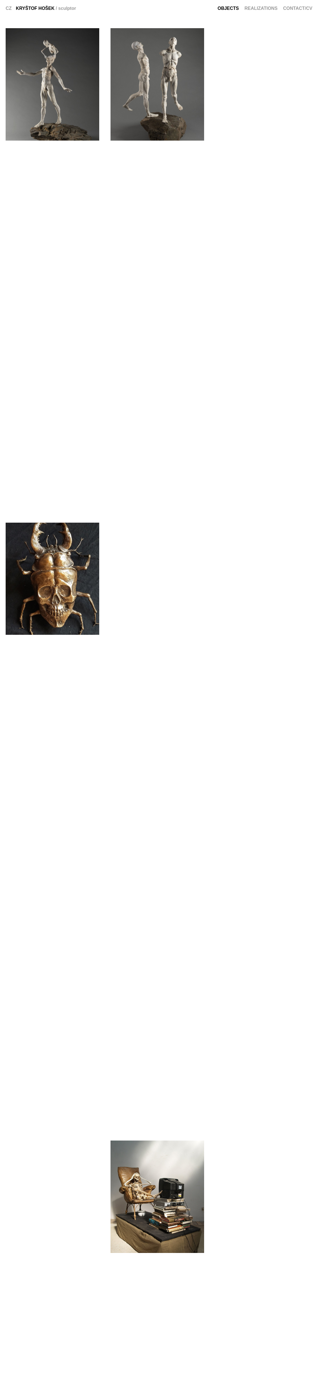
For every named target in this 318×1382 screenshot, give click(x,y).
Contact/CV (297, 8)
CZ (9, 8)
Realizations (260, 8)
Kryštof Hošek (35, 8)
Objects (228, 8)
